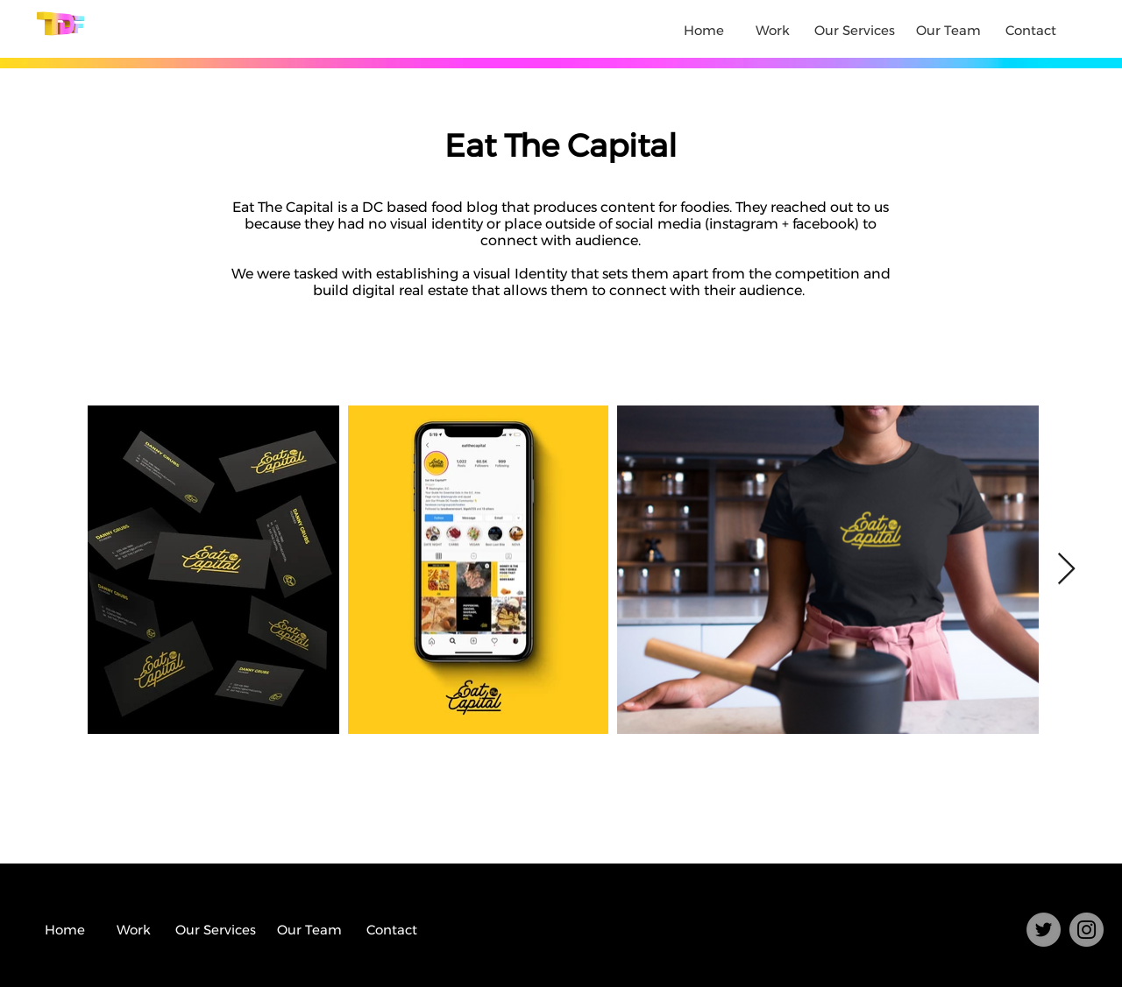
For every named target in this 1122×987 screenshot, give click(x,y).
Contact (1030, 30)
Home (704, 30)
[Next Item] (1066, 570)
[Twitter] (1043, 930)
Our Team (948, 30)
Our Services (854, 30)
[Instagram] (1086, 930)
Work (773, 30)
